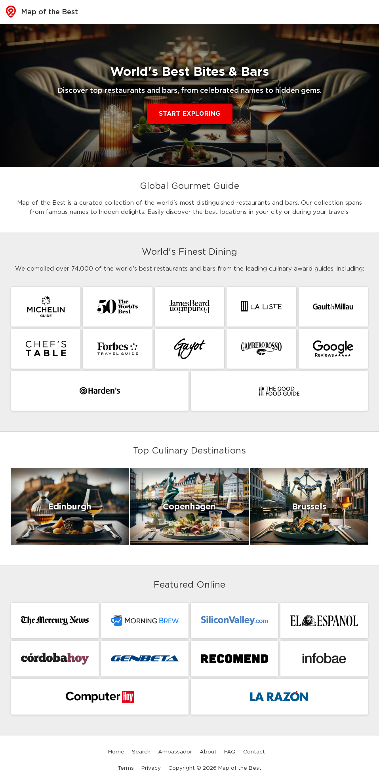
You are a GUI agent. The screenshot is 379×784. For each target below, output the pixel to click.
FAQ (230, 751)
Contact (254, 751)
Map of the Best (42, 12)
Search (141, 751)
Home (116, 751)
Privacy (151, 768)
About (208, 751)
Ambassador (175, 751)
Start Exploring (190, 113)
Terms (126, 768)
